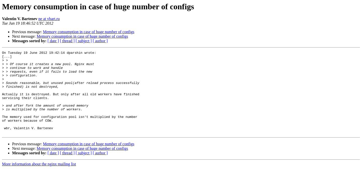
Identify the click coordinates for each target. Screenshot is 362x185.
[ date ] (53, 41)
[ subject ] (84, 41)
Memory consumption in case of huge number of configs (88, 32)
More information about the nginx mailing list (39, 180)
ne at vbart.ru (49, 19)
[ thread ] (67, 41)
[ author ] (100, 41)
